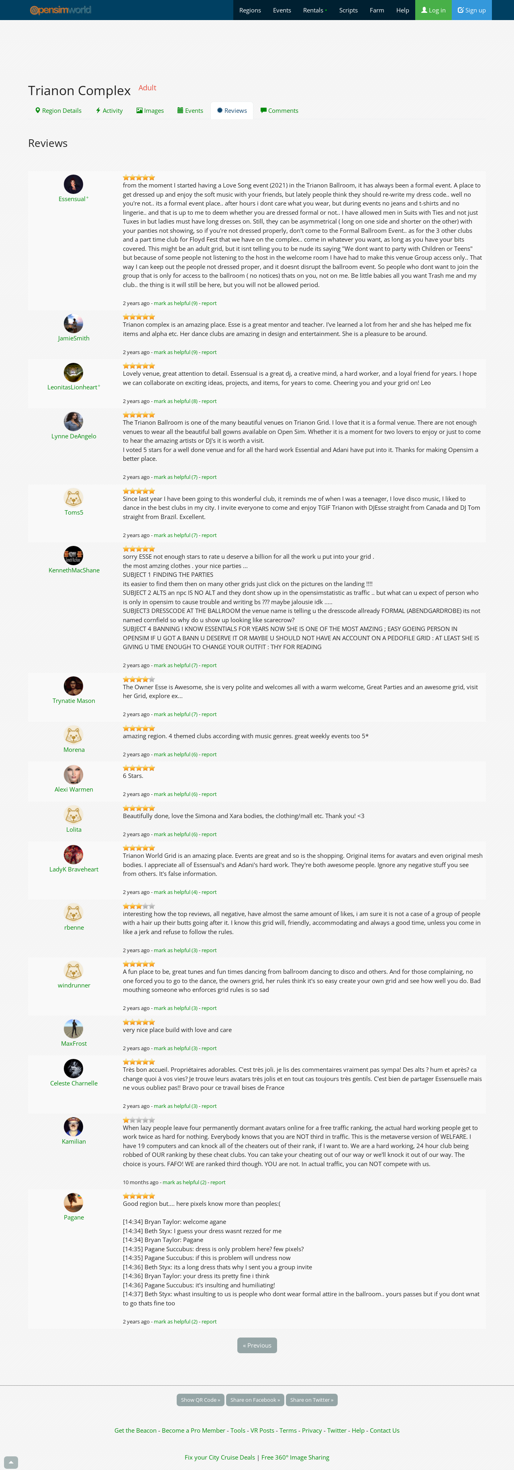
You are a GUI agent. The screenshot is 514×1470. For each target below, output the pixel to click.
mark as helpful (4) (176, 892)
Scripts (348, 10)
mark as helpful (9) (176, 303)
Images (150, 110)
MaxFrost (74, 1043)
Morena (74, 749)
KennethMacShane (74, 570)
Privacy (312, 1430)
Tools (238, 1430)
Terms (288, 1430)
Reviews (232, 110)
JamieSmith (74, 338)
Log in (433, 10)
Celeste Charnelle (74, 1083)
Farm (377, 10)
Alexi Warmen (74, 789)
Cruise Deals (238, 1457)
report (209, 303)
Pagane (74, 1217)
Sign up (472, 10)
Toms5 (74, 512)
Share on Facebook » (255, 1399)
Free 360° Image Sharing (295, 1457)
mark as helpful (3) (176, 950)
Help (402, 10)
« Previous (257, 1345)
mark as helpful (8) (176, 401)
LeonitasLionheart (74, 387)
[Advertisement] (257, 47)
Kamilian (74, 1141)
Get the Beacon (135, 1430)
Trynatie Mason (74, 700)
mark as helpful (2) (184, 1182)
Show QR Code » (200, 1399)
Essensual (74, 199)
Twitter (337, 1430)
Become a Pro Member (194, 1430)
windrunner (74, 985)
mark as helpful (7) (176, 476)
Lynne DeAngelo (73, 436)
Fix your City (202, 1457)
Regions (250, 10)
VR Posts (263, 1430)
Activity (109, 110)
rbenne (74, 927)
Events (282, 10)
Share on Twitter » (311, 1399)
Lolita (74, 829)
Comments (279, 110)
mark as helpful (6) (176, 754)
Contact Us (385, 1430)
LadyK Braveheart (73, 869)
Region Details (58, 110)
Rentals (315, 10)
